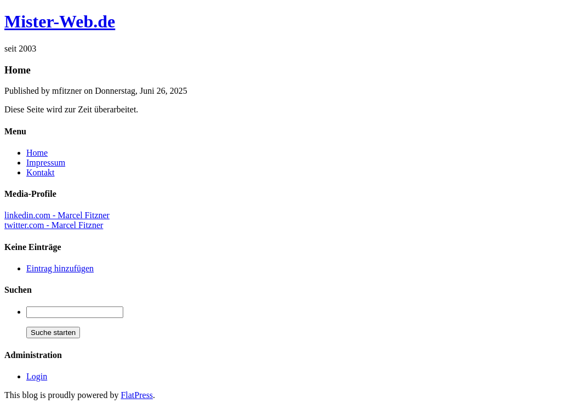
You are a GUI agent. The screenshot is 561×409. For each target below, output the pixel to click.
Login (36, 376)
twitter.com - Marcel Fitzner (53, 225)
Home (37, 152)
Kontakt (40, 172)
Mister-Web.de (59, 21)
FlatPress (137, 395)
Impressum (45, 162)
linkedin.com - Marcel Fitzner (57, 215)
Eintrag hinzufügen (60, 268)
